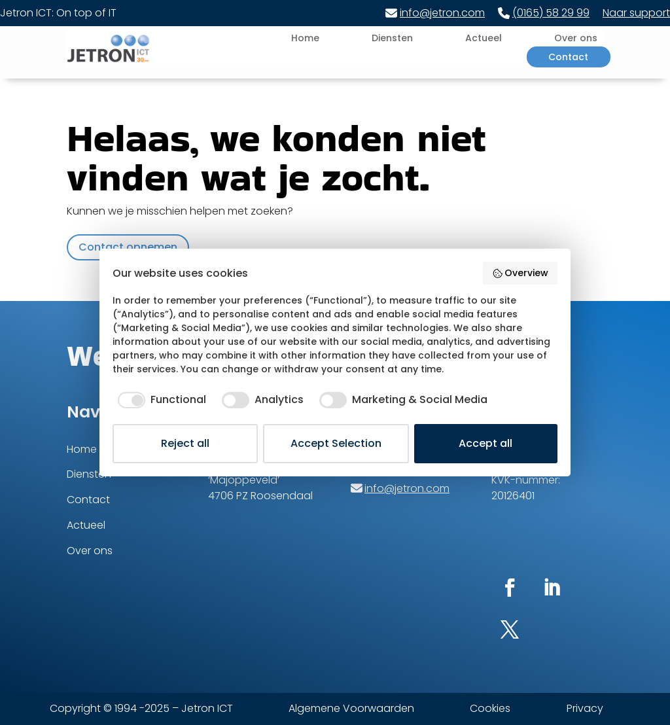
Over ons (575, 37)
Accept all (485, 443)
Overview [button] (520, 272)
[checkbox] (159, 400)
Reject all (185, 443)
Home (305, 37)
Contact (568, 56)
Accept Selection (336, 443)
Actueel (483, 37)
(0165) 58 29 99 (544, 12)
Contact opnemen (128, 247)
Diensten (392, 37)
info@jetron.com (435, 12)
